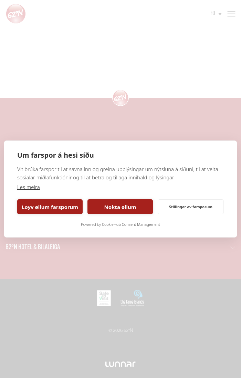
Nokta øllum (120, 206)
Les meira (28, 186)
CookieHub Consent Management (131, 224)
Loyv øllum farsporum (50, 206)
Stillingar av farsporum (190, 206)
